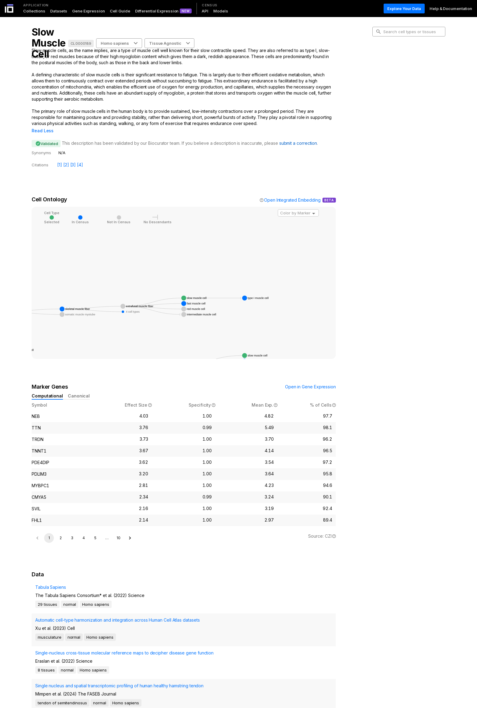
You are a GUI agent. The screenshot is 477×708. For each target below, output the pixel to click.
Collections (34, 11)
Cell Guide (120, 11)
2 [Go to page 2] (61, 529)
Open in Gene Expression (310, 378)
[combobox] (298, 204)
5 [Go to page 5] (95, 529)
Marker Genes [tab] (390, 78)
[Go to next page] (130, 529)
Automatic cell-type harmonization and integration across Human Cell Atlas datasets (75, 614)
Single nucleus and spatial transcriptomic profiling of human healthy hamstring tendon (75, 654)
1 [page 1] (49, 529)
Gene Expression (88, 11)
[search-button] (378, 31)
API (205, 11)
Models (220, 11)
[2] (66, 156)
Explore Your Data (404, 8)
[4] (80, 156)
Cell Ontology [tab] (389, 68)
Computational (47, 387)
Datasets (58, 11)
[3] (73, 156)
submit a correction (298, 134)
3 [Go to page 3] (72, 529)
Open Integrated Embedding (292, 191)
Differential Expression (157, 11)
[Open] (314, 205)
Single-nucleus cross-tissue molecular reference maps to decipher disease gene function (74, 634)
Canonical (79, 387)
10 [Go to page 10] (118, 529)
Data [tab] (381, 88)
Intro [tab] (381, 59)
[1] (59, 156)
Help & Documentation (451, 8)
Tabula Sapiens (47, 588)
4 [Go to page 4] (83, 529)
